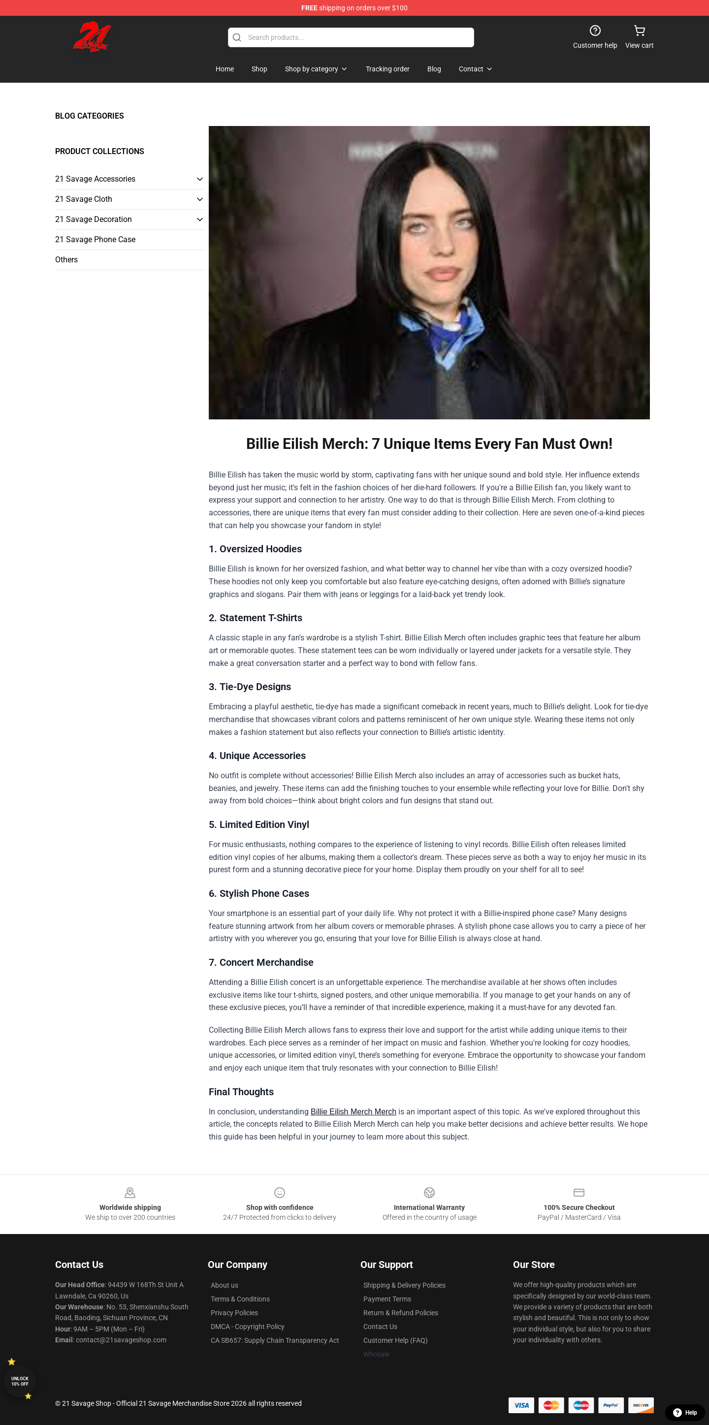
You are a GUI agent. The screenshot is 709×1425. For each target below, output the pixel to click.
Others (66, 259)
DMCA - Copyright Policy (248, 1326)
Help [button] (685, 1412)
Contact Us (380, 1326)
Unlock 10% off (20, 1381)
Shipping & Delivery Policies (404, 1285)
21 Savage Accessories (95, 179)
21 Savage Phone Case (95, 239)
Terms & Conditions (240, 1299)
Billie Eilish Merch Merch (353, 1112)
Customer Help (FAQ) (395, 1340)
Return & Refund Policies (400, 1313)
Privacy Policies (234, 1313)
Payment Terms (387, 1299)
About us (224, 1285)
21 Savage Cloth (83, 199)
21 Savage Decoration (93, 219)
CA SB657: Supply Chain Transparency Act (275, 1340)
